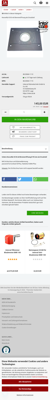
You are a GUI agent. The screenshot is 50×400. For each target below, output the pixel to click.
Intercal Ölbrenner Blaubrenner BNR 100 (12, 251)
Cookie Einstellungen (9, 328)
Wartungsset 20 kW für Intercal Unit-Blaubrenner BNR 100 (37, 252)
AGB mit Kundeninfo (9, 302)
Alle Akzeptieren (25, 382)
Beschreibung (7, 149)
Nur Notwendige (25, 389)
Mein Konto (6, 340)
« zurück (13, 10)
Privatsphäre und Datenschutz (12, 317)
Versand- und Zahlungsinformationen (14, 320)
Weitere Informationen (25, 395)
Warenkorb (5, 343)
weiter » (21, 10)
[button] (9, 179)
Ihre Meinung (37, 213)
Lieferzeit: (5, 77)
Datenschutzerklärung (39, 377)
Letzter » (29, 10)
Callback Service (7, 309)
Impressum (6, 313)
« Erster (5, 10)
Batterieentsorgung (8, 306)
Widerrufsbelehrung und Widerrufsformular (16, 324)
